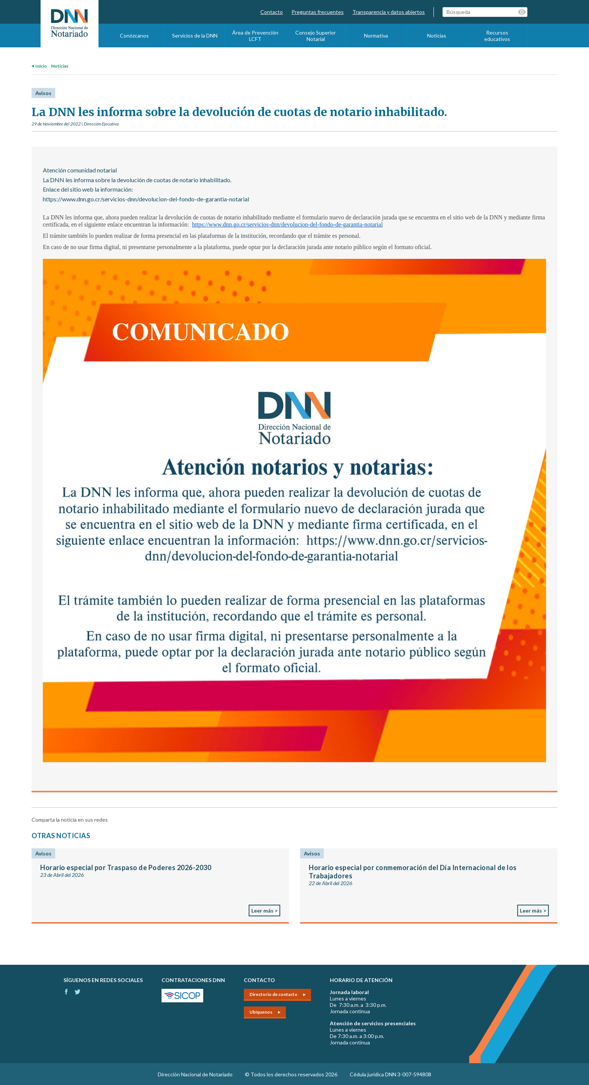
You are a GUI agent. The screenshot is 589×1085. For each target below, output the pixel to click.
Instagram (77, 991)
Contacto (271, 12)
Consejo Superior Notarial (315, 35)
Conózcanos (134, 35)
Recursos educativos (497, 35)
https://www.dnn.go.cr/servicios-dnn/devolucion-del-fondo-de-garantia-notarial (287, 224)
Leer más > (264, 910)
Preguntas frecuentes (317, 12)
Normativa (376, 35)
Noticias (436, 35)
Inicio (41, 66)
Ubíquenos (260, 1012)
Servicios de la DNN (194, 35)
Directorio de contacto (273, 994)
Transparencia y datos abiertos (388, 12)
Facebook (66, 991)
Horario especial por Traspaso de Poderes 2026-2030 (125, 867)
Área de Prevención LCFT (255, 35)
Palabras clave (522, 12)
